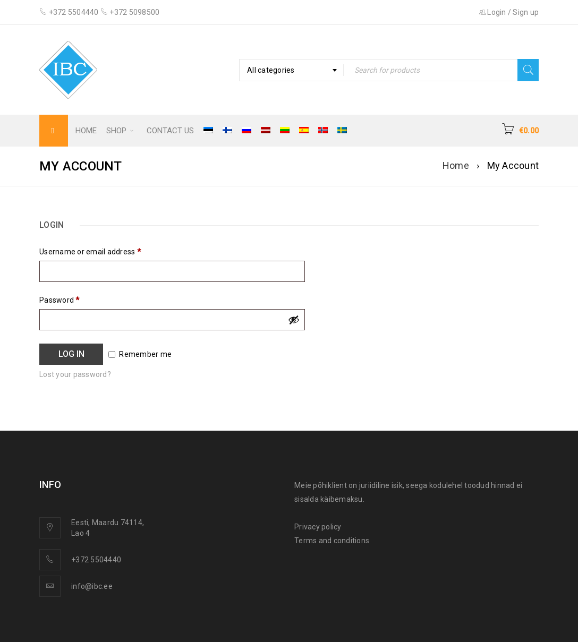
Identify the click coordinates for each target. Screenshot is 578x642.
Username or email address (90, 251)
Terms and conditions (331, 540)
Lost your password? (75, 374)
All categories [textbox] (271, 70)
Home (456, 165)
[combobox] (291, 70)
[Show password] (294, 320)
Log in (71, 354)
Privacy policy (318, 527)
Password (59, 300)
